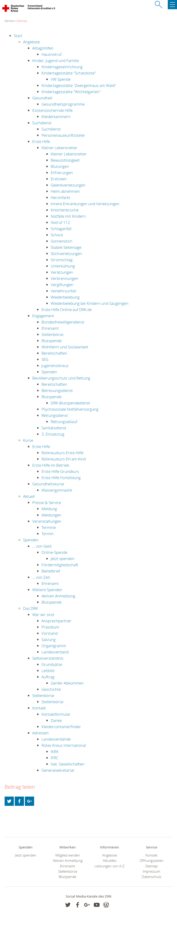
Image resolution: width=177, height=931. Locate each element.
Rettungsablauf (64, 421)
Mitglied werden (67, 855)
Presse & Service (46, 502)
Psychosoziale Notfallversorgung (69, 409)
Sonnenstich (61, 241)
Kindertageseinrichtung (62, 66)
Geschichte (51, 689)
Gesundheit (42, 98)
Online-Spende (54, 552)
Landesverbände (56, 739)
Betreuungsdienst (57, 390)
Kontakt (39, 708)
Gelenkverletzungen (68, 185)
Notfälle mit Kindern (68, 216)
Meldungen (51, 515)
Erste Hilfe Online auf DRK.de (66, 309)
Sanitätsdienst (53, 427)
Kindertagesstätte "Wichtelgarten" (71, 91)
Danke (56, 720)
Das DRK (30, 608)
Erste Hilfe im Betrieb (50, 465)
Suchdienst (42, 122)
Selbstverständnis (47, 658)
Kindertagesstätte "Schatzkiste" (68, 73)
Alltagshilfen (42, 48)
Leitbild (47, 670)
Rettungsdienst (54, 415)
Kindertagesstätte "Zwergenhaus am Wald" (78, 85)
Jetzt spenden (62, 558)
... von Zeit (41, 577)
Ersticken (59, 178)
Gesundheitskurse (48, 483)
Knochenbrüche (65, 210)
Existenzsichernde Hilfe (52, 110)
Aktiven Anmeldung (58, 596)
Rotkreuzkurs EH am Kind (63, 459)
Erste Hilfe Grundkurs (60, 471)
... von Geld (41, 546)
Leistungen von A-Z (109, 866)
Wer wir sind (43, 614)
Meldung (49, 508)
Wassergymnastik (56, 490)
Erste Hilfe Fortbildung (61, 477)
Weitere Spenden (47, 589)
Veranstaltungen (46, 521)
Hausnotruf (51, 54)
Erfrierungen (62, 172)
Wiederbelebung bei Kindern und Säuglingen (89, 303)
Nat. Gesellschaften (67, 764)
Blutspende (51, 340)
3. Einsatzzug (52, 434)
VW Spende (61, 79)
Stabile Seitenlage (66, 247)
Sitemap (21, 21)
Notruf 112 (60, 222)
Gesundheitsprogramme (63, 104)
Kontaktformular (56, 714)
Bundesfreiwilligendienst (62, 322)
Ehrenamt (50, 328)
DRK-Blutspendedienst (70, 403)
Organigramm (53, 645)
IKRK (55, 751)
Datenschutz (151, 877)
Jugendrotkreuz (54, 365)
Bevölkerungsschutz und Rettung (61, 378)
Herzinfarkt (60, 197)
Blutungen (60, 166)
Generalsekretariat (57, 770)
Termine (48, 527)
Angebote (31, 41)
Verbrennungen (64, 278)
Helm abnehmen (65, 191)
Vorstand (49, 633)
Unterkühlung (63, 266)
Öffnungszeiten (151, 860)
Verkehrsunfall (63, 291)
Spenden (49, 371)
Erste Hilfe (41, 141)
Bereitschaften (54, 353)
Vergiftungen (62, 284)
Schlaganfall (61, 228)
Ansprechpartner (56, 620)
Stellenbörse (52, 334)
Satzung (48, 639)
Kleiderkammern (56, 116)
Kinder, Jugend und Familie (55, 60)
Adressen (40, 732)
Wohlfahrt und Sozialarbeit (64, 347)
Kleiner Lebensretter (59, 147)
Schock (57, 234)
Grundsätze (51, 664)
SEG (44, 359)
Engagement (43, 315)
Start (18, 35)
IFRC (55, 757)
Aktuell (29, 496)
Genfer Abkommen (67, 683)
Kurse (28, 440)
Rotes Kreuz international (63, 745)
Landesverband (55, 652)
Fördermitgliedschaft (59, 564)
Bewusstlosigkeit (65, 160)
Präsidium (50, 627)
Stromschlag (62, 259)
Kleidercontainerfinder (61, 726)
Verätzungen (62, 272)
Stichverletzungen (66, 253)
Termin (47, 533)
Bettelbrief (50, 571)
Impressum (151, 871)
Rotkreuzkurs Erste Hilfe (62, 452)
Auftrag (47, 676)
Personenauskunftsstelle (63, 135)
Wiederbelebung (65, 297)
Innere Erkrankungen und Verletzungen (85, 203)
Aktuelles (109, 860)
